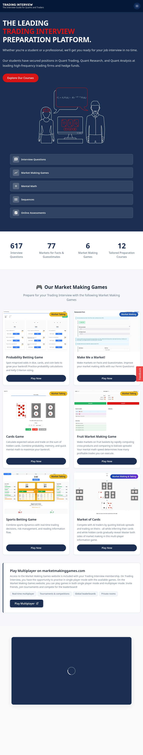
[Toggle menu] (137, 6)
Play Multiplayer (25, 564)
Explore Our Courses (20, 78)
